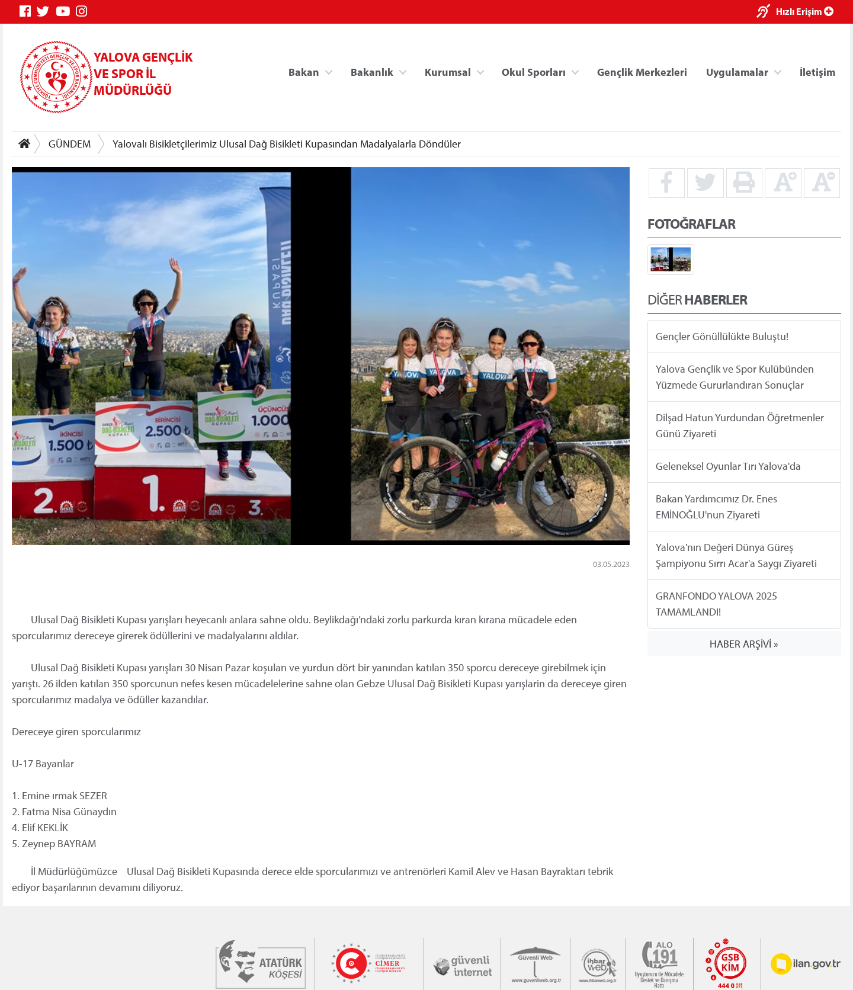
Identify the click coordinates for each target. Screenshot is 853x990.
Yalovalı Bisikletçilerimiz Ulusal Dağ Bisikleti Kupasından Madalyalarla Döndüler (287, 143)
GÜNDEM (70, 143)
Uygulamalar (737, 71)
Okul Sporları (534, 71)
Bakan (303, 71)
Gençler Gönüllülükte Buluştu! (722, 336)
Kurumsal (448, 71)
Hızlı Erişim (804, 11)
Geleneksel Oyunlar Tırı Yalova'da (728, 466)
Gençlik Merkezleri (642, 71)
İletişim (817, 71)
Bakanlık (372, 71)
